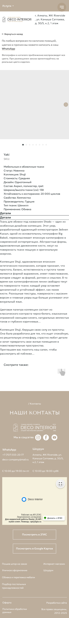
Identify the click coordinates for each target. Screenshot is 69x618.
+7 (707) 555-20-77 (13, 454)
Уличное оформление (14, 570)
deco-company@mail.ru (15, 459)
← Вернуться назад (12, 34)
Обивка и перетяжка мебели (18, 577)
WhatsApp (8, 48)
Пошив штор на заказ (14, 563)
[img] (16, 19)
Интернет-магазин (54, 563)
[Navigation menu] (62, 7)
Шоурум (48, 570)
